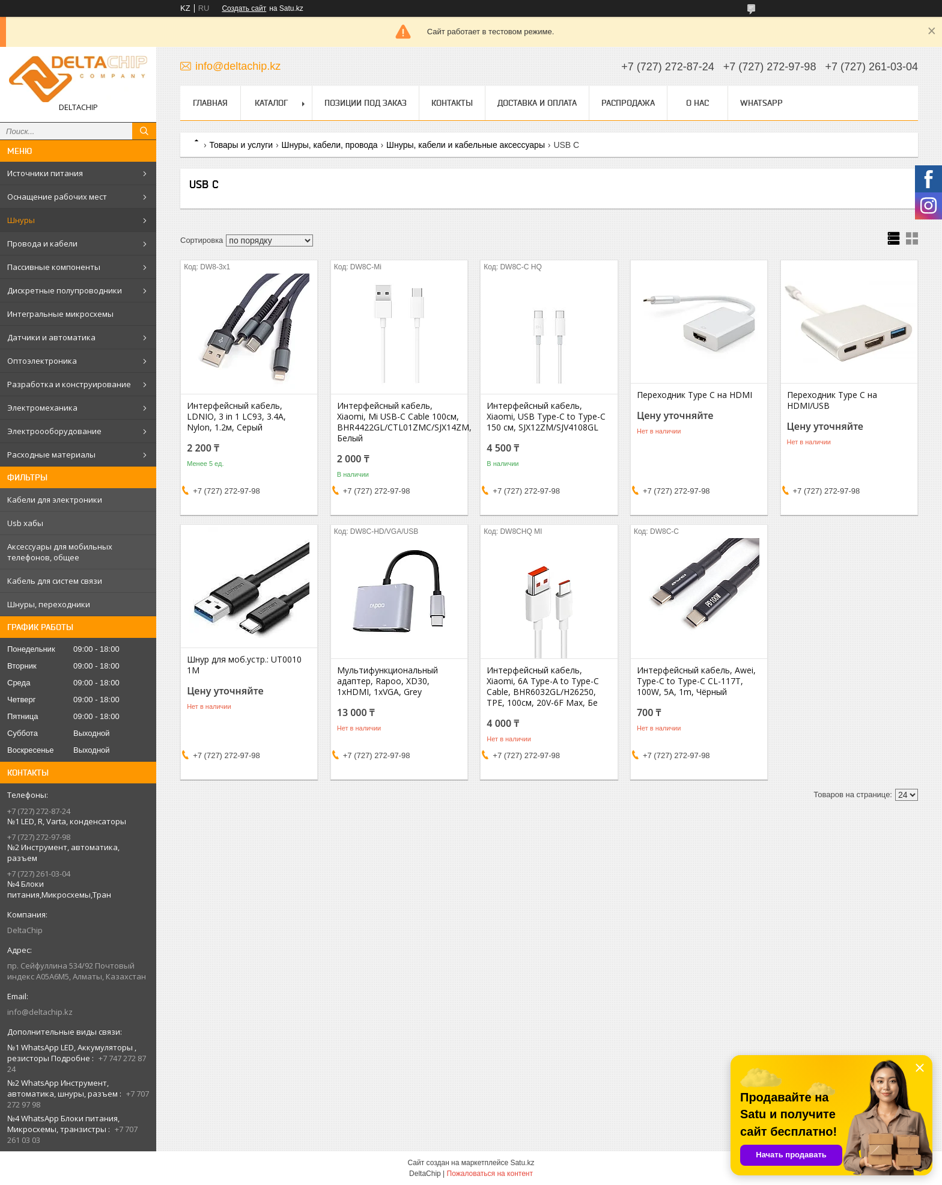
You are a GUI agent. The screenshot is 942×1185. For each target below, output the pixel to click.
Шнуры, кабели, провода (330, 145)
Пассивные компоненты (53, 267)
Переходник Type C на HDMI (694, 395)
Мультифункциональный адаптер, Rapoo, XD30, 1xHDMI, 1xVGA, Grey (387, 681)
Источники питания (45, 173)
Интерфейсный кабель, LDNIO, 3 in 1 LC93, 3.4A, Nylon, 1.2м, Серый (236, 416)
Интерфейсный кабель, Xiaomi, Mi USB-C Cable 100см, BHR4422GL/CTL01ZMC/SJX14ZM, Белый (399, 422)
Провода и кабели (42, 243)
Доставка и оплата (537, 103)
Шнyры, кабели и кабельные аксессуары (465, 145)
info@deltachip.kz (40, 1011)
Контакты (452, 103)
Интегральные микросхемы (60, 313)
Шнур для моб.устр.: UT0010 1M (244, 665)
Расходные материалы (51, 454)
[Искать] (144, 131)
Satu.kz (522, 1163)
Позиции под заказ (365, 103)
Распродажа (628, 103)
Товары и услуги (241, 145)
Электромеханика (42, 407)
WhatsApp (761, 103)
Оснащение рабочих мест (57, 196)
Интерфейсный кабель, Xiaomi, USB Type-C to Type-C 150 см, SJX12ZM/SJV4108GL (546, 416)
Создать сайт (244, 8)
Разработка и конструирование (69, 384)
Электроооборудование (54, 431)
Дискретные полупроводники (64, 290)
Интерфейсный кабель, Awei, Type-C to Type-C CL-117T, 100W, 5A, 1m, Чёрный (696, 681)
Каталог (271, 103)
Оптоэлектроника (42, 360)
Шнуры (21, 220)
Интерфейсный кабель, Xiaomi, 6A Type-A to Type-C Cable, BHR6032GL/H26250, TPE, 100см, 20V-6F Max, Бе (543, 686)
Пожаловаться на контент (490, 1173)
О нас (697, 103)
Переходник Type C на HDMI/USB (832, 400)
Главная (210, 103)
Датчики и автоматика (51, 337)
